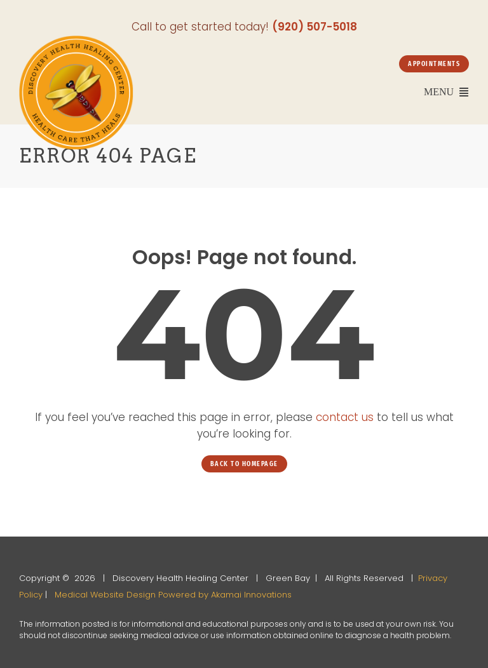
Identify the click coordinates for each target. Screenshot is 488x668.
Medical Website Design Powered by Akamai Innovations (173, 595)
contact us (345, 417)
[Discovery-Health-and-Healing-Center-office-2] (76, 40)
